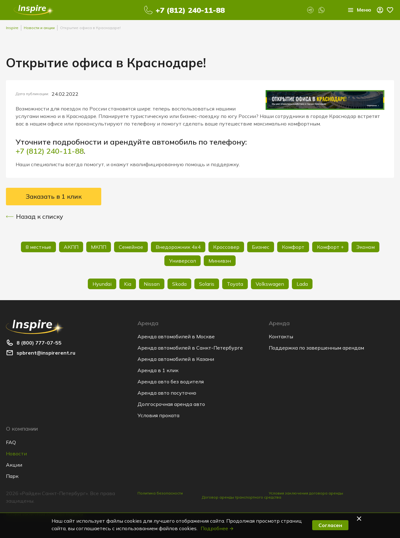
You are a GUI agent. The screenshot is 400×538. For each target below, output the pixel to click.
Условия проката (158, 415)
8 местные (38, 247)
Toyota (235, 284)
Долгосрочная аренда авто (171, 404)
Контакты (281, 336)
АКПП (71, 247)
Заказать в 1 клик (54, 196)
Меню (359, 10)
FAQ (11, 442)
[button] (360, 518)
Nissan (152, 284)
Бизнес (260, 247)
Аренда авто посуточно (167, 393)
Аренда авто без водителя (171, 381)
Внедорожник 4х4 (178, 247)
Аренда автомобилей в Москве (176, 336)
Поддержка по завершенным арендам (316, 348)
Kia (127, 284)
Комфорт (293, 247)
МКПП (98, 247)
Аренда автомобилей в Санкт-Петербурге (190, 348)
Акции (14, 465)
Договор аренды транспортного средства (241, 497)
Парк (12, 476)
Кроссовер (226, 247)
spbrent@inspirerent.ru (46, 353)
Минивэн (219, 261)
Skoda (179, 284)
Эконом (365, 247)
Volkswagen (270, 284)
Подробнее (217, 528)
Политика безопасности (160, 493)
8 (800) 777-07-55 (39, 343)
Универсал (182, 261)
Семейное (131, 247)
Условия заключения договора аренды (306, 493)
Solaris (206, 284)
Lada (302, 284)
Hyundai (102, 284)
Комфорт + (330, 247)
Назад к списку (34, 216)
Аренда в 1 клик (158, 370)
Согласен (330, 525)
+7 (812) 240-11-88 (190, 10)
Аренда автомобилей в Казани (176, 359)
